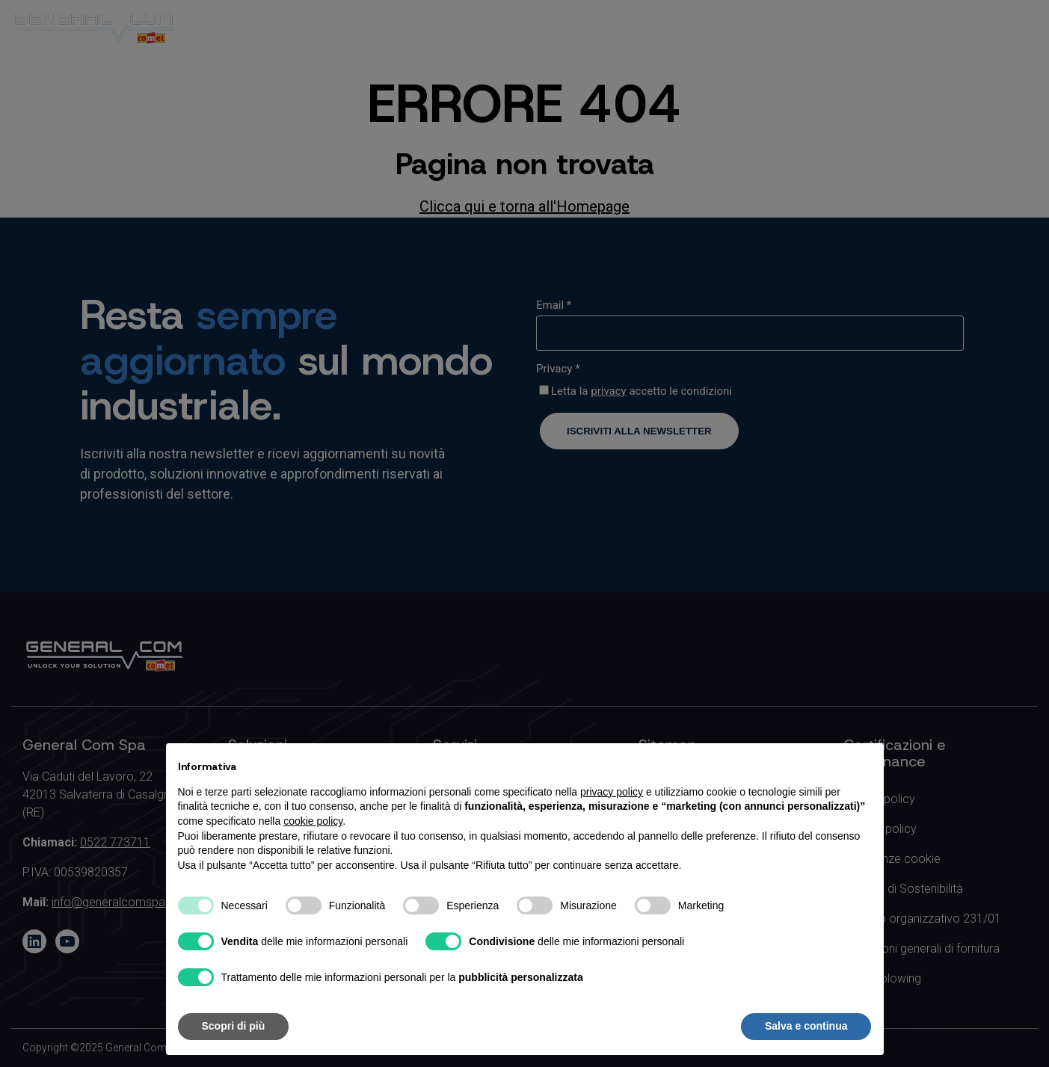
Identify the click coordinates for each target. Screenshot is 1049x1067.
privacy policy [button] (611, 792)
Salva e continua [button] (806, 1026)
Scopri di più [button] (233, 1026)
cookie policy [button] (312, 821)
